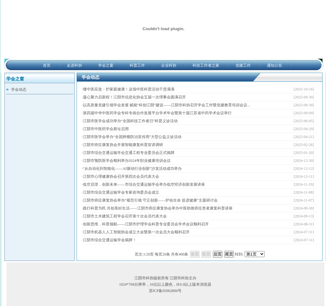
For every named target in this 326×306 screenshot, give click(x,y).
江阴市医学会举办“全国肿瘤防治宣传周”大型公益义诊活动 (132, 137)
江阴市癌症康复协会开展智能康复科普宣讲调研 (123, 145)
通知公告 (274, 65)
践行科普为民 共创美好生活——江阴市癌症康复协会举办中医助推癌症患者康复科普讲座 (158, 208)
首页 (47, 65)
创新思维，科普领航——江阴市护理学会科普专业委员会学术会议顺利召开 (146, 224)
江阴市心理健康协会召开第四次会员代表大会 (121, 176)
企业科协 (168, 65)
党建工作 (243, 65)
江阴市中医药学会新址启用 (106, 129)
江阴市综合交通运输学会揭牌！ (109, 240)
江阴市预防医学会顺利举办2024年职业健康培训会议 (127, 160)
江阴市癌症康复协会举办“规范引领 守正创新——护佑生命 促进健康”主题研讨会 (150, 200)
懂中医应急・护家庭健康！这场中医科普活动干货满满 (128, 89)
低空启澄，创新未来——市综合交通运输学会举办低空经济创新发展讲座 (144, 184)
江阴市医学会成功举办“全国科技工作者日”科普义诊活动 (130, 121)
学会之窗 (105, 65)
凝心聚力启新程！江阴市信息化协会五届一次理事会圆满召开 (134, 97)
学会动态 (18, 89)
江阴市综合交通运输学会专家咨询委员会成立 (121, 192)
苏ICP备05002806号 (165, 291)
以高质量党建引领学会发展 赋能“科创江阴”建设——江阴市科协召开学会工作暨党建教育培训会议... (166, 105)
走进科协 (74, 65)
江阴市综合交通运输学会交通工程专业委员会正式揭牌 (128, 152)
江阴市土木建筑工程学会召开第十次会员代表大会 (125, 216)
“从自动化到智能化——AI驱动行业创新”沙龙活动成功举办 (132, 168)
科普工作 (137, 65)
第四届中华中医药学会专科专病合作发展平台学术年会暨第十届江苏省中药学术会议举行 (157, 113)
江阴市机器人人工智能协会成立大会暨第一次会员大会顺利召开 (136, 232)
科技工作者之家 (206, 65)
